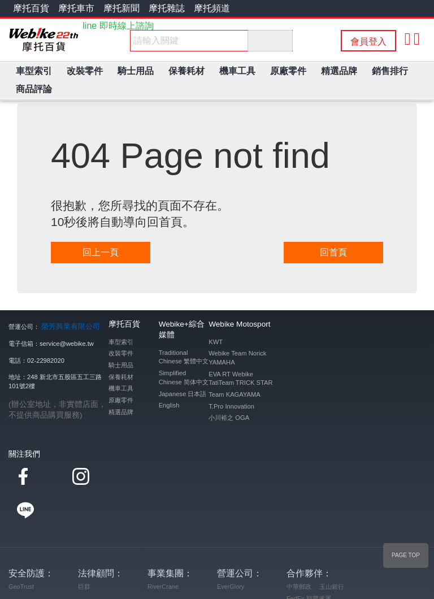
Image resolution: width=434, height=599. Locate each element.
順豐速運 (318, 563)
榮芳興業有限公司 (66, 325)
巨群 (84, 551)
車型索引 (120, 341)
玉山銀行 (331, 551)
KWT (216, 341)
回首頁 (333, 252)
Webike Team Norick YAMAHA (237, 358)
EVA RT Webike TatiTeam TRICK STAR (240, 379)
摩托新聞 (121, 8)
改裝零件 (120, 353)
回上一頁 (101, 252)
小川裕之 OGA (229, 417)
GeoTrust (21, 551)
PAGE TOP (406, 555)
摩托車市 (76, 8)
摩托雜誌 (167, 8)
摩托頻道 (212, 8)
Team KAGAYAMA (235, 394)
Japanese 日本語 (183, 393)
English (169, 405)
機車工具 (120, 388)
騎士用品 (120, 365)
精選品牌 (120, 412)
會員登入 (368, 41)
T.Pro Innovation (231, 406)
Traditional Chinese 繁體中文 (184, 357)
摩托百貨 (31, 8)
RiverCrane (163, 551)
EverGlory (230, 551)
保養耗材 (120, 377)
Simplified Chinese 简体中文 (184, 377)
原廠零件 (120, 400)
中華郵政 (299, 551)
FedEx (295, 563)
